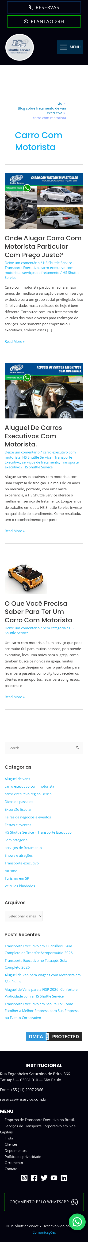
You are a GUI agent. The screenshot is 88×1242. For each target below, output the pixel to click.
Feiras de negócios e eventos (28, 817)
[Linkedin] (63, 1177)
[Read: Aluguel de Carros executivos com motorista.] (44, 390)
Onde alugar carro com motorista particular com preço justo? (43, 246)
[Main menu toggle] (70, 47)
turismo (11, 870)
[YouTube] (53, 1177)
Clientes (11, 1144)
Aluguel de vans (17, 778)
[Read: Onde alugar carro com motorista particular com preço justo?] (44, 200)
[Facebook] (34, 1177)
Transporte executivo (22, 863)
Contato (11, 1168)
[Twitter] (44, 1177)
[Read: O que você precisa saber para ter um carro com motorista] (26, 572)
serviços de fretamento (40, 272)
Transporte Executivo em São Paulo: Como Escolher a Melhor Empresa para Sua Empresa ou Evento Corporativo (42, 1010)
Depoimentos (16, 1150)
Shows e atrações (19, 855)
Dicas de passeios (19, 801)
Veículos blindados (20, 886)
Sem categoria (54, 628)
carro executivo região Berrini (29, 794)
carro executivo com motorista (29, 786)
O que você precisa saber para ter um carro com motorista (38, 612)
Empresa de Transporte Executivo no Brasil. (40, 1119)
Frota (9, 1138)
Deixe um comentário (22, 262)
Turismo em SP (17, 878)
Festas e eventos (18, 824)
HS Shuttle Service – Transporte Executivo (38, 832)
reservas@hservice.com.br (23, 1099)
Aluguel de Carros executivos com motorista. (33, 436)
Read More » (15, 341)
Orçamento (14, 1162)
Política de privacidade (23, 1156)
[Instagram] (24, 1177)
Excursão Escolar (18, 809)
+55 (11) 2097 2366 (27, 1089)
